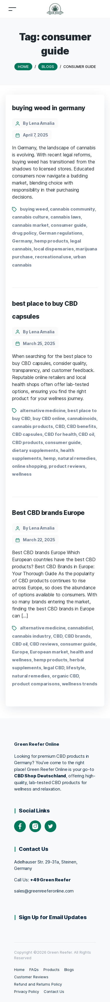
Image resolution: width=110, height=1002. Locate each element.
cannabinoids (81, 418)
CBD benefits (81, 426)
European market (49, 652)
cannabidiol (80, 628)
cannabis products (32, 426)
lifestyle (75, 667)
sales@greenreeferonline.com (44, 891)
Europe (20, 652)
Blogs (69, 969)
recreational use (53, 257)
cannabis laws (65, 217)
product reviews (67, 466)
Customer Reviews (31, 976)
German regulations (61, 233)
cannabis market (30, 225)
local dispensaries (54, 249)
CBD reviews (44, 644)
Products (51, 969)
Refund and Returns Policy (38, 984)
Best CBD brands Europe (48, 512)
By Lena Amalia (39, 123)
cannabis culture (30, 217)
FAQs (34, 969)
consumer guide (68, 225)
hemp (49, 458)
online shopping (29, 466)
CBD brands (78, 636)
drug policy (24, 233)
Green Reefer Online (36, 744)
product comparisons (36, 684)
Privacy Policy (26, 991)
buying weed (34, 209)
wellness (22, 474)
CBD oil (86, 434)
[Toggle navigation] (12, 9)
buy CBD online (49, 418)
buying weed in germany (48, 108)
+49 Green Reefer (50, 879)
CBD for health (60, 434)
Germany (22, 241)
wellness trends (79, 684)
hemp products (51, 241)
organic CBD (65, 676)
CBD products (27, 442)
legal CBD (54, 667)
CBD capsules (27, 434)
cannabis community (72, 209)
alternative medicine (42, 410)
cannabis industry (31, 636)
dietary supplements (35, 450)
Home (19, 969)
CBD (60, 426)
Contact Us (54, 991)
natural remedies (77, 458)
